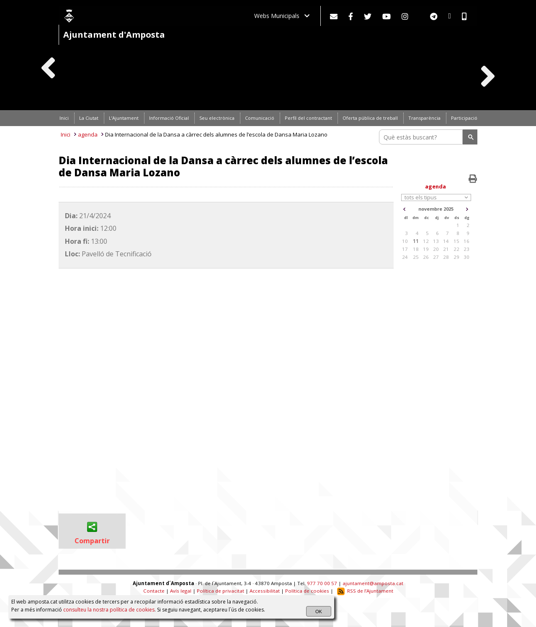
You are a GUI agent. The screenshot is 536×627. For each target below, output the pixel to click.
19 (426, 249)
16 (466, 241)
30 (466, 257)
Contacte (154, 591)
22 (456, 249)
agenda (88, 134)
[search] (422, 137)
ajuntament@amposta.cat (373, 583)
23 (466, 249)
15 (456, 241)
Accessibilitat (265, 591)
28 (446, 257)
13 (436, 241)
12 (426, 241)
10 (405, 241)
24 (405, 257)
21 (446, 249)
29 (456, 257)
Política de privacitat (220, 591)
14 (446, 241)
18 (416, 249)
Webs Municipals (281, 16)
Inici (65, 134)
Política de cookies (307, 591)
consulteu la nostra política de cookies (109, 609)
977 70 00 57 (322, 583)
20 (436, 249)
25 (416, 257)
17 (405, 249)
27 (436, 257)
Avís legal (180, 591)
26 (426, 257)
